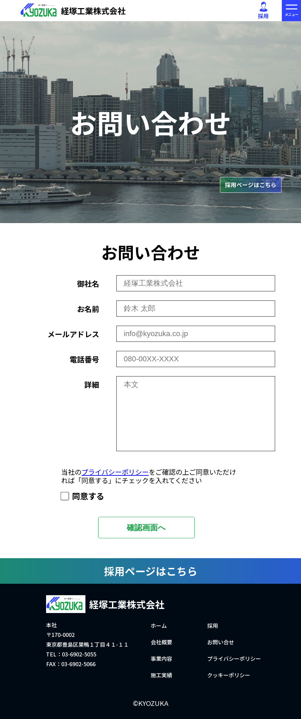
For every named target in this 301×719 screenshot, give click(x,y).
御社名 (88, 283)
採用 (263, 11)
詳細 (91, 384)
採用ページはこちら (250, 185)
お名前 (88, 308)
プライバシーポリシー (115, 472)
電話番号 (84, 359)
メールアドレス (73, 333)
